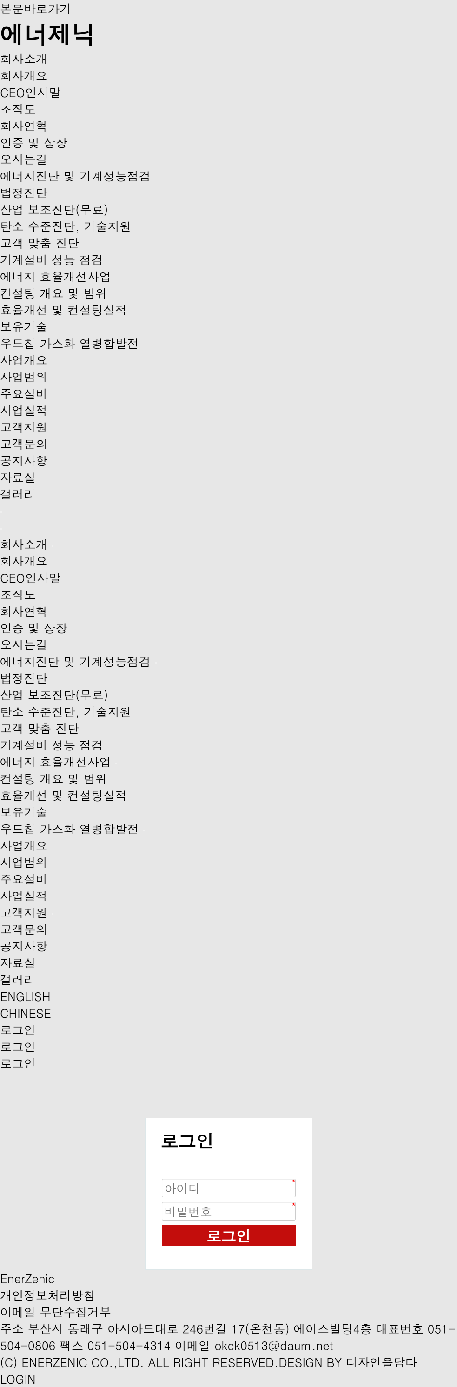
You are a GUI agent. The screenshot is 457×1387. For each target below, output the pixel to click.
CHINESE (25, 1012)
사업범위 (23, 376)
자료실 (18, 477)
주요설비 (23, 393)
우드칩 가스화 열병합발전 (69, 343)
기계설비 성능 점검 (51, 259)
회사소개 (23, 58)
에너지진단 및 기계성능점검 (75, 175)
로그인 (228, 1235)
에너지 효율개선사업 (55, 276)
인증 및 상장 (33, 142)
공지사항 (23, 460)
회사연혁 (23, 125)
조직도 (18, 108)
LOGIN (18, 1378)
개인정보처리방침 (47, 1295)
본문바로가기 (36, 8)
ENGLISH (25, 996)
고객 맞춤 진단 (39, 242)
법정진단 (23, 192)
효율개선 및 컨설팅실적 (63, 309)
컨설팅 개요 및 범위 (53, 293)
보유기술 (23, 326)
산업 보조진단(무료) (54, 209)
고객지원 (23, 426)
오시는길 (23, 159)
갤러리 (18, 493)
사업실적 (23, 410)
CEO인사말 (30, 92)
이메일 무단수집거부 (55, 1311)
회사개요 (23, 75)
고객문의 (23, 443)
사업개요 (23, 360)
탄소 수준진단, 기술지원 (66, 226)
